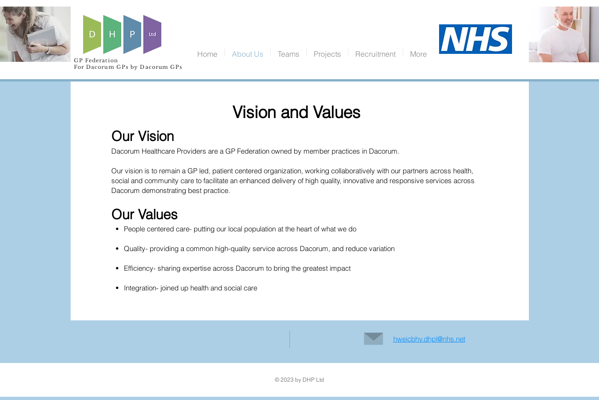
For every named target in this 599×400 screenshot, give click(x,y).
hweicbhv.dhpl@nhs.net (429, 338)
